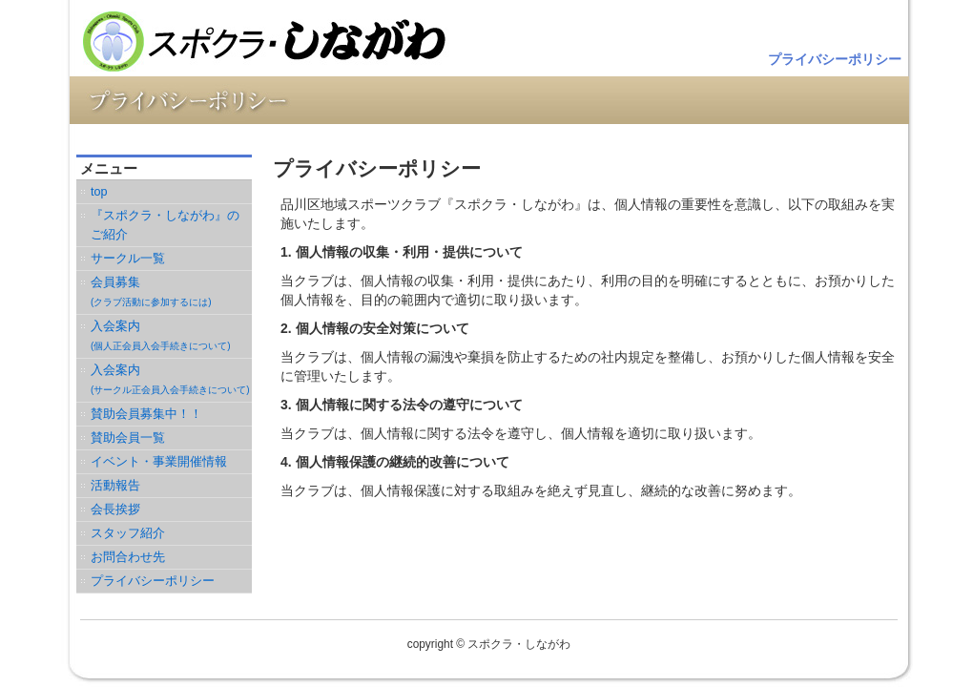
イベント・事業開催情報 (159, 461)
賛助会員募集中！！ (146, 414)
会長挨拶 (115, 509)
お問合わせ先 (128, 557)
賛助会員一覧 (128, 438)
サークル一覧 (128, 258)
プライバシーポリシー (834, 59)
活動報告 (115, 485)
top (99, 191)
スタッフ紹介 (128, 533)
